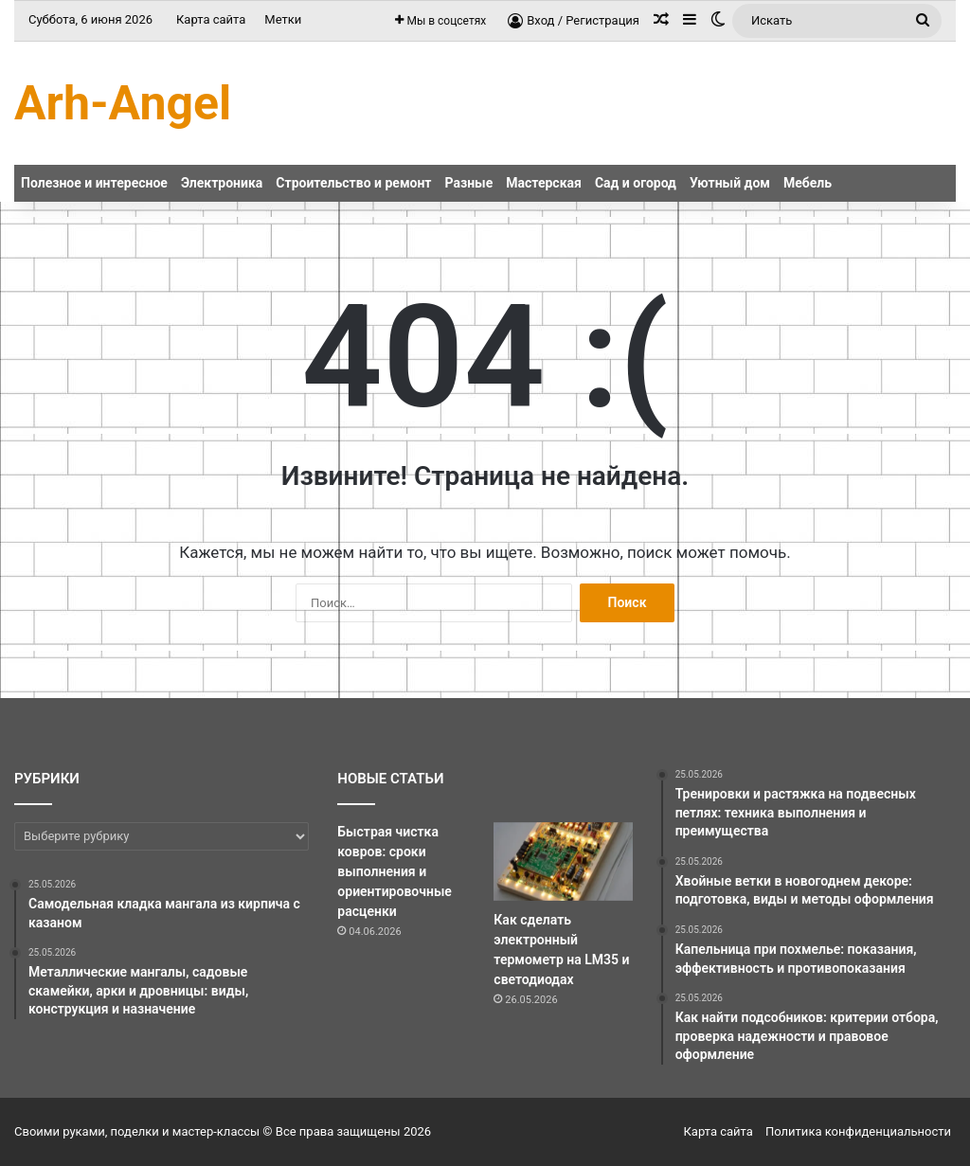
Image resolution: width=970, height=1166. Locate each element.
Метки (282, 19)
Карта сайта (210, 19)
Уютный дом (730, 182)
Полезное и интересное (94, 182)
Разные (469, 182)
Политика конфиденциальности (858, 1131)
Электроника (221, 182)
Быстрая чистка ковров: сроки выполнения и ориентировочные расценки (394, 871)
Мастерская (544, 182)
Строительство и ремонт (353, 182)
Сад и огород (635, 182)
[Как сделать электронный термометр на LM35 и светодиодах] (563, 861)
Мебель (807, 182)
